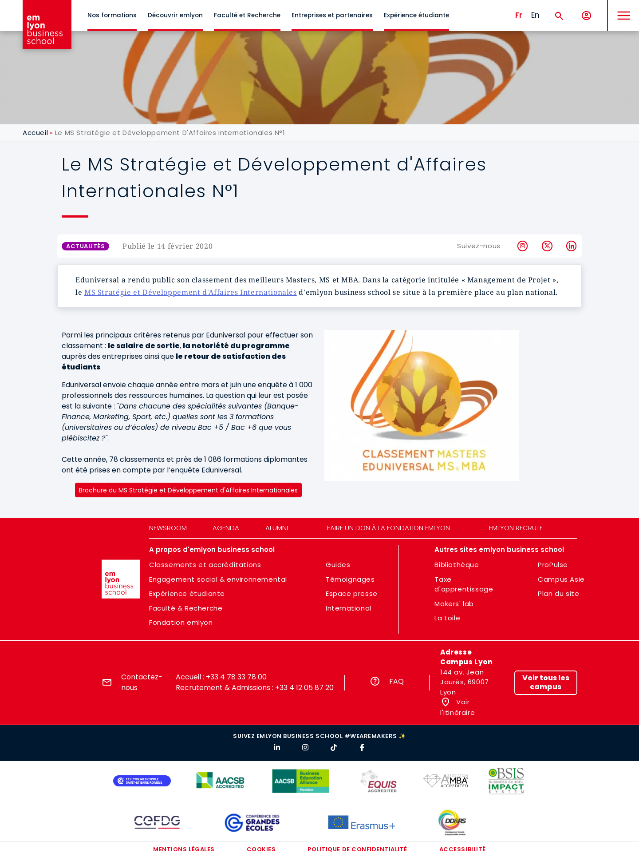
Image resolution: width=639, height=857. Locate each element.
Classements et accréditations (205, 564)
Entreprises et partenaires (332, 15)
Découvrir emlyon (175, 15)
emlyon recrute (516, 527)
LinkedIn (571, 246)
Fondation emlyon (181, 622)
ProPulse (553, 564)
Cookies (261, 849)
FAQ (396, 681)
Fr (518, 15)
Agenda (226, 527)
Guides (338, 564)
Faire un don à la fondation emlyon (388, 527)
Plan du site (558, 593)
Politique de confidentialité (357, 849)
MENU (621, 9)
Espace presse (352, 593)
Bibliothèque (456, 564)
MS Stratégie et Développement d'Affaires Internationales (190, 292)
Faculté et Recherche (247, 15)
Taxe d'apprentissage (463, 584)
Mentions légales (183, 849)
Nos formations (112, 15)
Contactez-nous (141, 682)
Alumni (276, 527)
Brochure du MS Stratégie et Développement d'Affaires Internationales (188, 490)
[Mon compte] (586, 16)
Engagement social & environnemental (218, 579)
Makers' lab (454, 603)
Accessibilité (462, 849)
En (535, 15)
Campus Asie (561, 579)
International (348, 608)
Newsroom (168, 527)
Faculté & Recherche (185, 608)
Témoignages (350, 579)
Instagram (523, 246)
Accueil (35, 132)
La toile (447, 618)
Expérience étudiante (416, 15)
